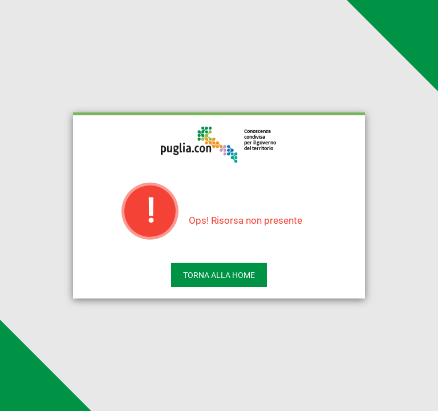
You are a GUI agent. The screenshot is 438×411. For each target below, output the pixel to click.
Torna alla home (219, 275)
